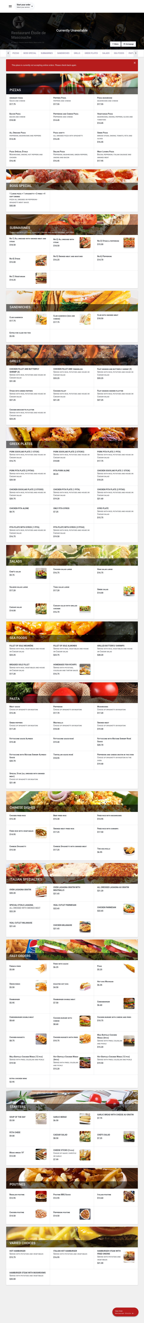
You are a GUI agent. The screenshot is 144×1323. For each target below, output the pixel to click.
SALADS (106, 53)
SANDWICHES (63, 53)
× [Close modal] (135, 63)
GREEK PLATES (91, 53)
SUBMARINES (47, 53)
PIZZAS (16, 53)
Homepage (128, 44)
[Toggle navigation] (10, 6)
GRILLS (77, 53)
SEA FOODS (119, 53)
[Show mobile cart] (125, 1312)
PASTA (131, 53)
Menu (115, 44)
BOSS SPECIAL (29, 53)
